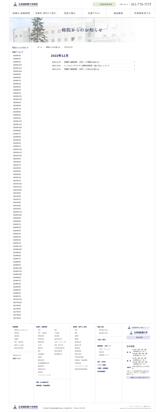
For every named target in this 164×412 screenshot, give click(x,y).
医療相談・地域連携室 (43, 385)
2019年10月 (17, 249)
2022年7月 (17, 165)
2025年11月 (17, 68)
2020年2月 (17, 240)
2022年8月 (17, 162)
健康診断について (104, 355)
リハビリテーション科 (44, 375)
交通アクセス (17, 358)
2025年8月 (17, 77)
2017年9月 (17, 305)
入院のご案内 (101, 339)
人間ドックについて (104, 349)
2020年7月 (17, 224)
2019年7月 (17, 259)
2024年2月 (17, 118)
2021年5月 (17, 206)
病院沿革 (16, 333)
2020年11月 (17, 212)
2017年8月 (17, 309)
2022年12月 (17, 149)
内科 (39, 330)
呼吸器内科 (41, 336)
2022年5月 (17, 168)
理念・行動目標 (18, 342)
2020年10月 (17, 215)
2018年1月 (17, 296)
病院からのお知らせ (53, 47)
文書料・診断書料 (102, 368)
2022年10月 (17, 156)
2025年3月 (17, 90)
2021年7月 (17, 199)
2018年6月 (17, 284)
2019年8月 (17, 255)
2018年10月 (17, 274)
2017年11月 (17, 299)
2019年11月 (17, 246)
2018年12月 (17, 268)
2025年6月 (17, 84)
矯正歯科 (56, 336)
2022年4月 (17, 171)
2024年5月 (17, 115)
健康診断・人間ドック (104, 346)
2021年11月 (17, 187)
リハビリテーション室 (81, 366)
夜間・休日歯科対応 (42, 382)
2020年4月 (17, 234)
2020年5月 (17, 231)
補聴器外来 (41, 360)
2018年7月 (17, 280)
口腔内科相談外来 (59, 348)
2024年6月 (17, 112)
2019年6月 (17, 262)
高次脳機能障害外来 (43, 363)
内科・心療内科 (42, 333)
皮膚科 (40, 357)
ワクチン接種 (101, 365)
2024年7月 (17, 109)
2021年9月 (17, 193)
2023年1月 (17, 146)
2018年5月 (17, 287)
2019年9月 (17, 252)
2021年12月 (17, 184)
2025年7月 (17, 80)
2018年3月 (17, 290)
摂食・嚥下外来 (58, 345)
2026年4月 (17, 55)
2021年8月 (17, 196)
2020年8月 (17, 221)
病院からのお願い (19, 345)
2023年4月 (17, 140)
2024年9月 (17, 102)
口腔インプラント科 (60, 342)
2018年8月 (17, 277)
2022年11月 (17, 152)
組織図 (16, 339)
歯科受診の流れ (103, 333)
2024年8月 (17, 105)
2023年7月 (17, 134)
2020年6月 (17, 227)
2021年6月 (17, 202)
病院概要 (15, 327)
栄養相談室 (78, 363)
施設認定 (16, 336)
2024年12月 (17, 96)
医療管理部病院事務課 (81, 369)
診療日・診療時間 (41, 327)
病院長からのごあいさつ (21, 330)
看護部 (77, 339)
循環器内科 (41, 342)
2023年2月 (17, 143)
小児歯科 (56, 333)
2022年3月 (17, 174)
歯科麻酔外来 (58, 354)
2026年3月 (17, 59)
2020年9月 (17, 218)
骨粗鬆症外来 (41, 369)
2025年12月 (17, 65)
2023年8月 (17, 130)
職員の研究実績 (18, 348)
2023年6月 (17, 137)
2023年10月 (17, 127)
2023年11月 (17, 124)
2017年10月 (17, 302)
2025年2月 (17, 93)
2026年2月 (17, 62)
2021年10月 (17, 190)
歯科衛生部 (78, 342)
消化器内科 (41, 339)
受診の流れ (100, 327)
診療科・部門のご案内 (80, 327)
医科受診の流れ (103, 330)
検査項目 (101, 352)
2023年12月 (17, 121)
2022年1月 (17, 181)
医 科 (129, 352)
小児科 (40, 345)
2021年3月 (17, 209)
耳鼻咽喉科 (41, 354)
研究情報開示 (101, 371)
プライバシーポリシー (135, 406)
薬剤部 (77, 336)
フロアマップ (17, 355)
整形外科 (40, 348)
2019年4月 (17, 265)
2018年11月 (17, 271)
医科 (76, 330)
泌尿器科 (40, 372)
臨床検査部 (78, 351)
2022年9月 (17, 159)
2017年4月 (17, 318)
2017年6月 (17, 315)
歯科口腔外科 (58, 339)
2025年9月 (17, 74)
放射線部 (77, 348)
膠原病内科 (41, 366)
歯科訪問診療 (58, 351)
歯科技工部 (78, 345)
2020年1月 (17, 243)
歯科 (55, 330)
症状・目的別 (101, 362)
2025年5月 (17, 87)
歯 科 (129, 361)
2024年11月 (17, 99)
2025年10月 (17, 71)
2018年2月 (17, 293)
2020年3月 (17, 237)
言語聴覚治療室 (79, 357)
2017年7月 (17, 312)
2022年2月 (17, 177)
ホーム (39, 47)
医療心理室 (78, 354)
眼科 (39, 351)
